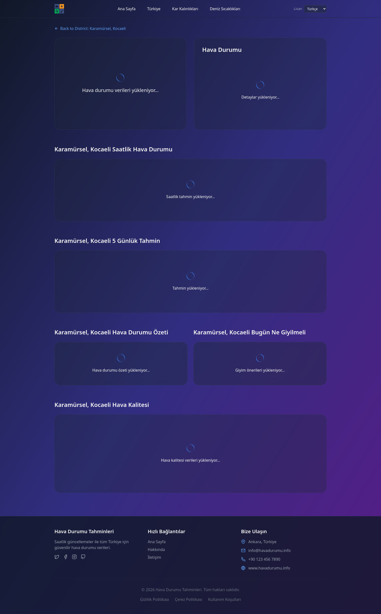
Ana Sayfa (127, 8)
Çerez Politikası (188, 599)
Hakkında (156, 549)
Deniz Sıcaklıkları (225, 8)
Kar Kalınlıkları (185, 8)
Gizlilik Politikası (154, 599)
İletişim (154, 557)
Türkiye (153, 8)
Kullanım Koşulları (224, 599)
